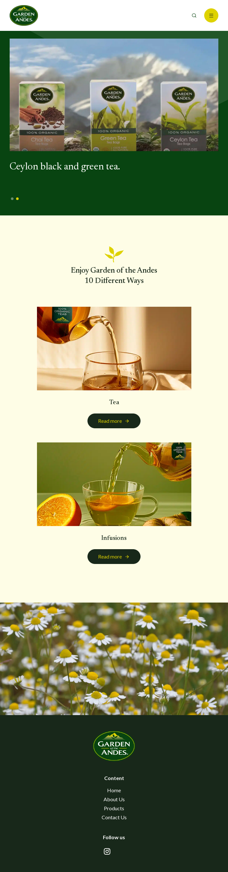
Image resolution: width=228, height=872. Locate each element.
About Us (114, 799)
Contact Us (114, 817)
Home (114, 790)
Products (114, 808)
